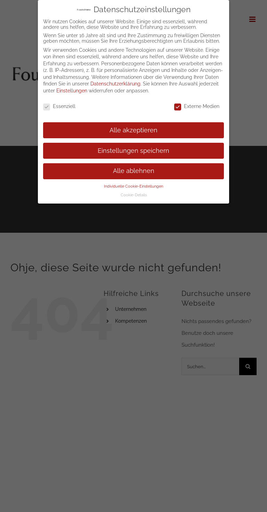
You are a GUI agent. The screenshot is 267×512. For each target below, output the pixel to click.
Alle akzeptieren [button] (133, 130)
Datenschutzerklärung (115, 83)
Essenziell (59, 106)
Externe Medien (196, 106)
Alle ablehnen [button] (133, 170)
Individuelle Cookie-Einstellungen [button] (133, 186)
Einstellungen (71, 90)
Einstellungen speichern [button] (133, 150)
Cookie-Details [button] (134, 195)
